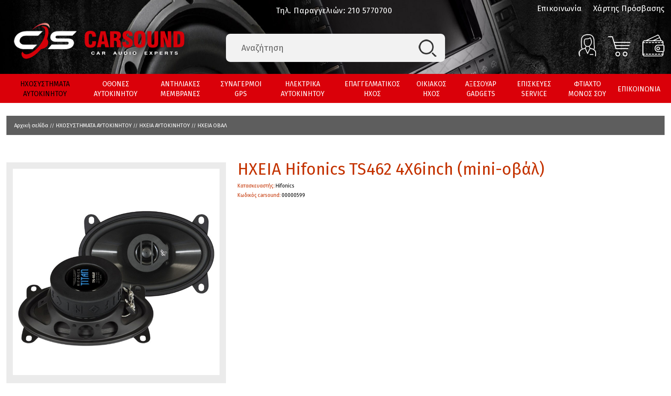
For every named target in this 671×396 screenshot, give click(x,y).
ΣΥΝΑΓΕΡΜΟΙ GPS (240, 89)
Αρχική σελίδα (31, 125)
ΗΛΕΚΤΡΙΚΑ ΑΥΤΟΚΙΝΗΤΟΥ (302, 89)
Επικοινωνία (559, 8)
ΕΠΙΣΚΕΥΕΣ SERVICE (534, 89)
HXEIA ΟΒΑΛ (212, 125)
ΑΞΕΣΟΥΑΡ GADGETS (480, 89)
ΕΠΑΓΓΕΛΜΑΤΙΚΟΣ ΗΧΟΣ (372, 89)
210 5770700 (370, 10)
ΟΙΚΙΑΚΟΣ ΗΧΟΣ (431, 89)
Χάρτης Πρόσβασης (629, 8)
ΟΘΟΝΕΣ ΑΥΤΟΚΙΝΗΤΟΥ (115, 89)
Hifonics (285, 186)
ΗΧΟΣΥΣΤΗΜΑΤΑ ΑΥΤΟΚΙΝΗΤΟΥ (45, 89)
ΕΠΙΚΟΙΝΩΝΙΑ (639, 89)
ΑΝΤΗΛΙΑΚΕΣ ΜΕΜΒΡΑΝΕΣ (180, 89)
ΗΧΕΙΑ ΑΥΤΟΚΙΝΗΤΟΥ (164, 125)
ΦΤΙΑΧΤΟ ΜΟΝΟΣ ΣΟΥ (587, 89)
